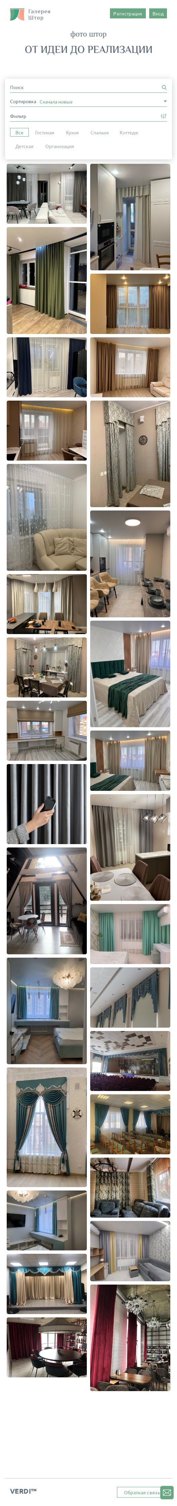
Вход (158, 13)
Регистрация (127, 13)
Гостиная (44, 132)
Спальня (100, 132)
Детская (24, 146)
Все (19, 132)
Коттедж (129, 132)
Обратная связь (142, 1492)
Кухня (72, 132)
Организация (59, 146)
